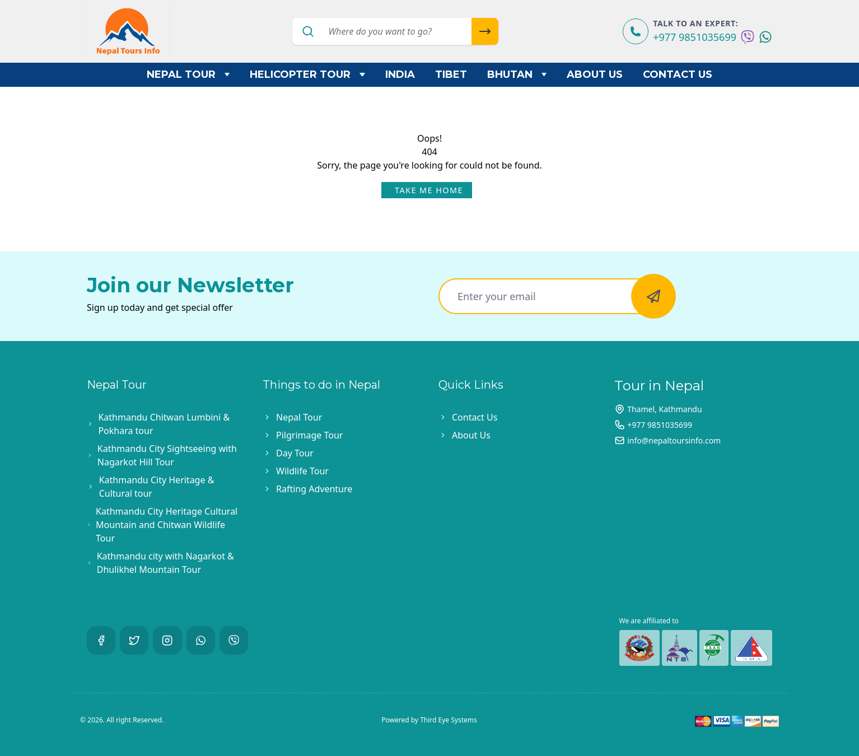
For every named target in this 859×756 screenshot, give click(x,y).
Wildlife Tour (302, 471)
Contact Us (677, 74)
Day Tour (295, 453)
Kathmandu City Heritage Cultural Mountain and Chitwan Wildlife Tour (166, 524)
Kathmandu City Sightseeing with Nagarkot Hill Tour (167, 455)
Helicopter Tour (307, 74)
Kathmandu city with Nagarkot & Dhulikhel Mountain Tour (165, 563)
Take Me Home (429, 190)
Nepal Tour (188, 74)
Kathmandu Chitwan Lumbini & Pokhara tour (164, 424)
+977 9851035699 (694, 37)
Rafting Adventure (314, 489)
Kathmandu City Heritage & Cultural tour (156, 487)
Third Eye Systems (448, 720)
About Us (595, 74)
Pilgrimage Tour (309, 435)
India (400, 74)
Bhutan (517, 74)
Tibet (451, 74)
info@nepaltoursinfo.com (674, 440)
